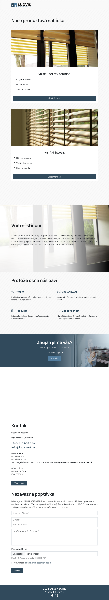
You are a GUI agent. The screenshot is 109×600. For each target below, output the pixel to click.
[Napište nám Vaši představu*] (54, 537)
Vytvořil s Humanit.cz (54, 592)
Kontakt (54, 358)
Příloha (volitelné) (19, 549)
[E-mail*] (54, 519)
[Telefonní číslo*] (54, 524)
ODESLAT (17, 570)
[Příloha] (54, 553)
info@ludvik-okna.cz (25, 447)
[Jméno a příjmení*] (54, 513)
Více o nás (19, 483)
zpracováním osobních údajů (38, 562)
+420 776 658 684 (23, 443)
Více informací (54, 98)
